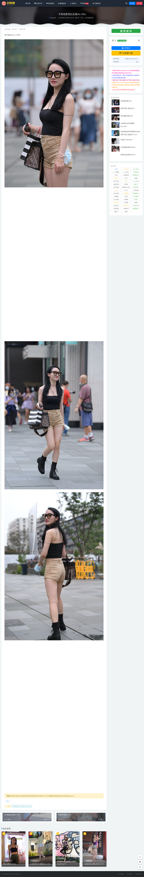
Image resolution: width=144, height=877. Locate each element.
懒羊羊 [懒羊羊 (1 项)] (136, 184)
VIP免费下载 (126, 53)
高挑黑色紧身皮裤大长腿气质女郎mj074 (66, 863)
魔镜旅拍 (89, 860)
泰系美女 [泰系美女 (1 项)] (136, 187)
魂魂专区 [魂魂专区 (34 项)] (126, 208)
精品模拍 (62, 858)
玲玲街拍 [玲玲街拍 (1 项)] (116, 193)
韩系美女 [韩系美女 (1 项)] (116, 208)
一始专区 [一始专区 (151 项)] (126, 172)
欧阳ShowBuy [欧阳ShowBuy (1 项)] (126, 187)
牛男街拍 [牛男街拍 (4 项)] (136, 190)
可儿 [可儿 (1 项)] (126, 178)
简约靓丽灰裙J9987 (126, 116)
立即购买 (126, 48)
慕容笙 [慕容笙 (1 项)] (126, 184)
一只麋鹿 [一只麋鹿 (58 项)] (116, 172)
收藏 (7, 806)
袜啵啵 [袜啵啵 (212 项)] (126, 202)
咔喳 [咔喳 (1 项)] (136, 178)
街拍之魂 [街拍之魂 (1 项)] (116, 202)
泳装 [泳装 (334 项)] (116, 190)
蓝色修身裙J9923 (126, 101)
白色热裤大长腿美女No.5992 (40, 864)
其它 (8, 801)
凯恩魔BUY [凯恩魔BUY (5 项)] (136, 175)
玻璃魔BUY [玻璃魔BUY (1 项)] (136, 193)
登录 (132, 3)
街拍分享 (53, 18)
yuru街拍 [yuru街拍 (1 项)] (136, 169)
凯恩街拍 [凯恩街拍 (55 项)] (126, 175)
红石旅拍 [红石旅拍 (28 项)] (116, 199)
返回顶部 (138, 874)
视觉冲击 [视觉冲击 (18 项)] (126, 205)
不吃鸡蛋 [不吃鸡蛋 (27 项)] (136, 172)
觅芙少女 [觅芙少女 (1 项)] (116, 205)
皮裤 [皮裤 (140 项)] (126, 196)
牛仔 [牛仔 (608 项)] (126, 190)
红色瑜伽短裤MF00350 (127, 147)
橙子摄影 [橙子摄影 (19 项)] (116, 187)
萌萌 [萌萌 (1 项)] (136, 199)
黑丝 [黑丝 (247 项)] (126, 211)
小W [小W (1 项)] (126, 181)
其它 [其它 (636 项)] (116, 175)
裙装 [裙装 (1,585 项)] (136, 202)
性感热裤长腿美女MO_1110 (94, 864)
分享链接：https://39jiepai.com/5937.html (22, 806)
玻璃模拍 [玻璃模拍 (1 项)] (126, 193)
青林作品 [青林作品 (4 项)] (136, 205)
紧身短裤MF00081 (9, 864)
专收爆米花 (89, 18)
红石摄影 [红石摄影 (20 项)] (136, 196)
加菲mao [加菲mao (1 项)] (116, 178)
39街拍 (18, 874)
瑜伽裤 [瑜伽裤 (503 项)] (116, 196)
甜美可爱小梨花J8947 (127, 108)
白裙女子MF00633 (126, 140)
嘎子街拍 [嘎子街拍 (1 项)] (116, 181)
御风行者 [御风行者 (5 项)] (116, 184)
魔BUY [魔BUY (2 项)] (116, 211)
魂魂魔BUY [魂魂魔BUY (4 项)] (136, 208)
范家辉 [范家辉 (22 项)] (126, 199)
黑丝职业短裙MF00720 (127, 154)
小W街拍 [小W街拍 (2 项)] (136, 181)
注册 (139, 3)
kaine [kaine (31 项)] (116, 169)
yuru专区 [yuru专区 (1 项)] (126, 169)
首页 (15, 29)
